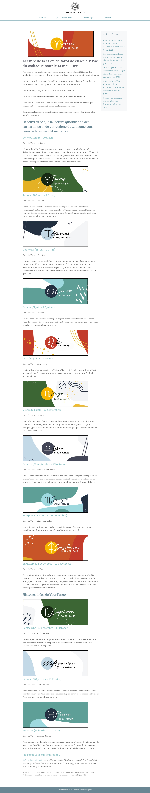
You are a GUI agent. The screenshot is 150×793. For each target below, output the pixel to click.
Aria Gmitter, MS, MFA (33, 760)
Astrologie (88, 18)
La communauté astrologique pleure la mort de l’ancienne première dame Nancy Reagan (59, 772)
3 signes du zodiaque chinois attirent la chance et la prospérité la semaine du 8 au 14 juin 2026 (113, 87)
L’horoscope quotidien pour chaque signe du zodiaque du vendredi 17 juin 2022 (55, 775)
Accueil (42, 18)
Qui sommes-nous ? (64, 18)
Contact (107, 18)
